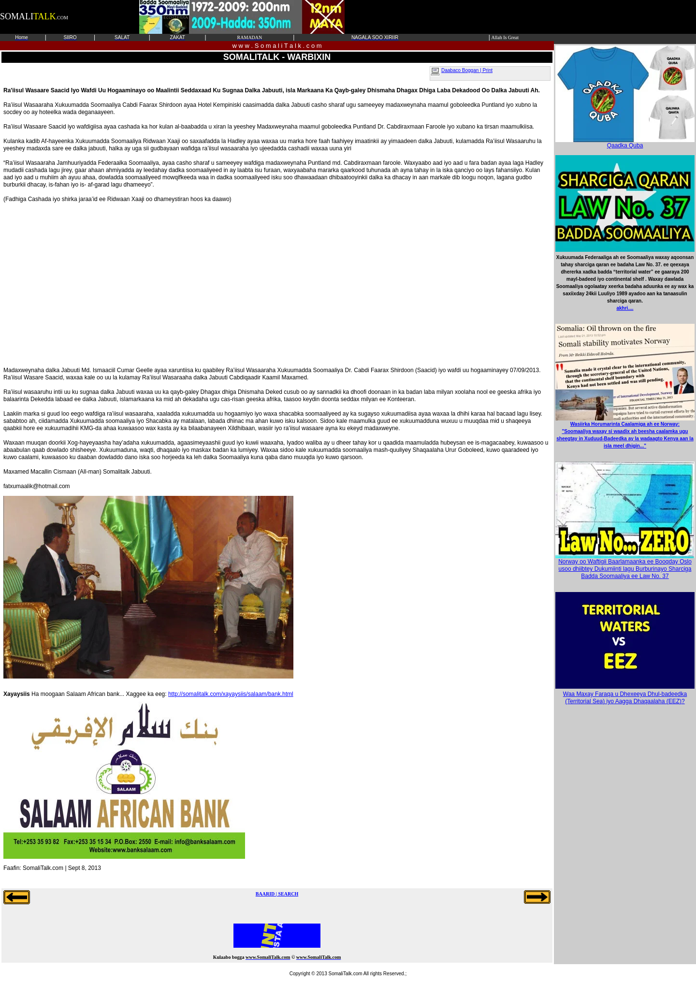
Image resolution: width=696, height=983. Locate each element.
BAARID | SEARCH (277, 893)
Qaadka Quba (625, 143)
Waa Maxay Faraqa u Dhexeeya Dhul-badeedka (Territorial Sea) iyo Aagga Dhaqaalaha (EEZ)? (625, 698)
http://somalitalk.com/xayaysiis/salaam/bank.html (230, 694)
